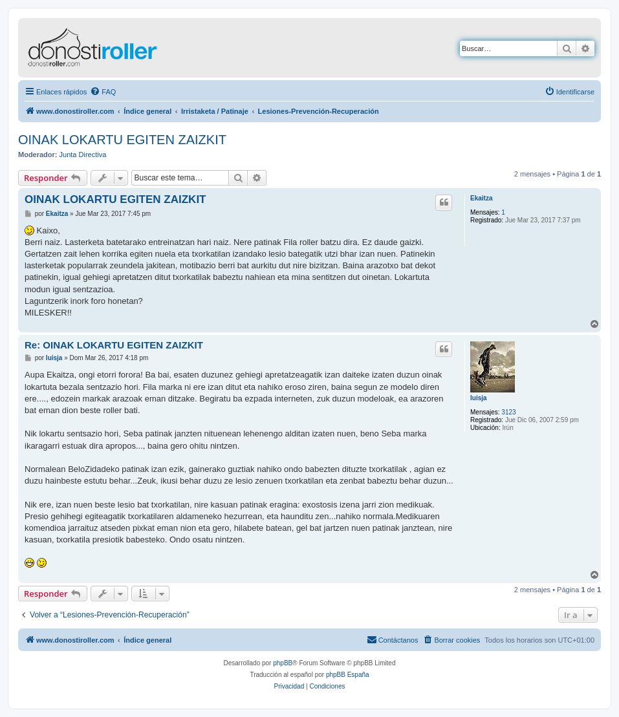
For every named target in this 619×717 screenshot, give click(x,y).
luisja (478, 397)
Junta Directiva (83, 154)
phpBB (282, 663)
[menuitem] (103, 92)
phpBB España (347, 674)
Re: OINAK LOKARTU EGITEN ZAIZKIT (114, 344)
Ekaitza (481, 198)
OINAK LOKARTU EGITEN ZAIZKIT (122, 140)
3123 (508, 412)
